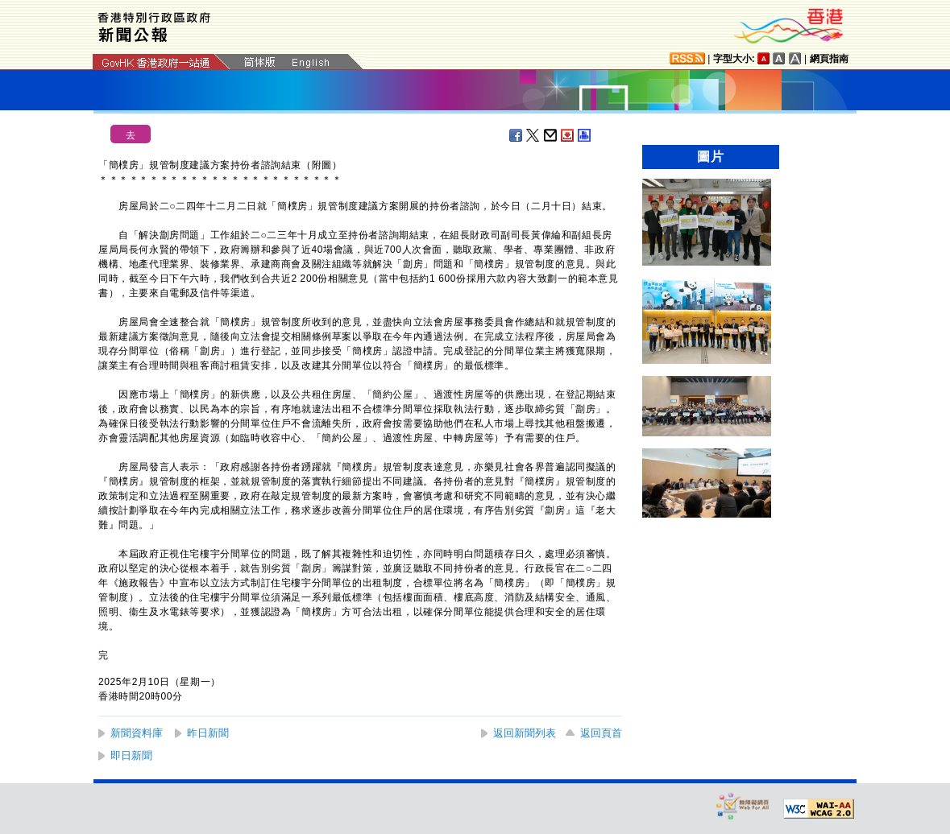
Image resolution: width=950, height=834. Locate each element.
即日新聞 (131, 755)
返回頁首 (601, 733)
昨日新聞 (208, 733)
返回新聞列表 (524, 733)
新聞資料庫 (136, 733)
